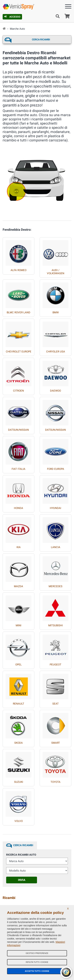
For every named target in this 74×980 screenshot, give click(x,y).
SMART (55, 742)
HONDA (18, 508)
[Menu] (68, 7)
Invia (21, 880)
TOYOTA (55, 782)
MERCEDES (55, 586)
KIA (19, 547)
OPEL (18, 664)
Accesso (12, 16)
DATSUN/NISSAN (18, 429)
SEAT (55, 703)
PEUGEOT (55, 664)
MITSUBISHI (55, 625)
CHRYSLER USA (55, 351)
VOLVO (18, 821)
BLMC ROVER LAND (18, 312)
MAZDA (18, 586)
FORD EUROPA (55, 469)
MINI (18, 625)
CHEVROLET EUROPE (18, 351)
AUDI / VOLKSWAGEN (55, 272)
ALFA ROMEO (18, 270)
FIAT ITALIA (18, 469)
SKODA (18, 742)
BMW (56, 312)
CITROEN (18, 390)
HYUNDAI (55, 508)
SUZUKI (18, 782)
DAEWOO (55, 390)
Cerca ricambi (41, 39)
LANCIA (55, 547)
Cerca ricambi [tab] (23, 845)
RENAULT (18, 703)
